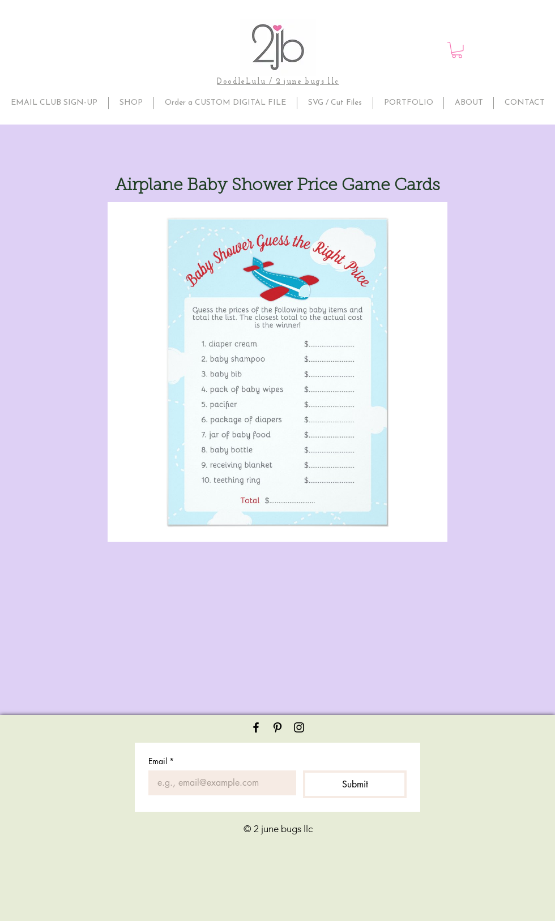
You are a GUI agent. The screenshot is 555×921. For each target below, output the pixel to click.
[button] (457, 50)
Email (161, 761)
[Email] (219, 783)
